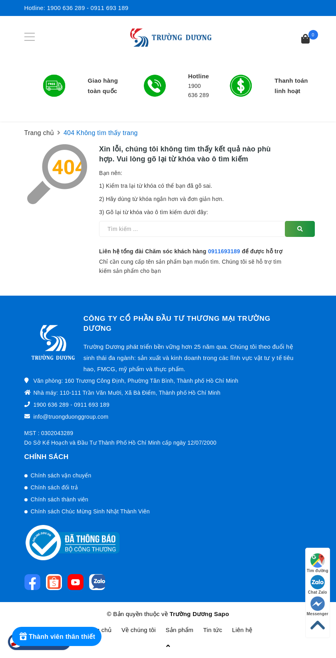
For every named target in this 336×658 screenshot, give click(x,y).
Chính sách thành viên (60, 499)
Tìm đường (317, 563)
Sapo (221, 613)
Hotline (198, 76)
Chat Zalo (317, 584)
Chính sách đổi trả (54, 487)
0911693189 (224, 251)
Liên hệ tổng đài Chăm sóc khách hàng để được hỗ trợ (190, 251)
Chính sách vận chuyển (61, 475)
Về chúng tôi (138, 629)
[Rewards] (56, 636)
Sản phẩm (179, 629)
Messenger (318, 606)
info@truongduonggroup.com (71, 416)
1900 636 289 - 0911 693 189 (88, 7)
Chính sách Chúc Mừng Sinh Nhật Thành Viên (90, 511)
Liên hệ (242, 629)
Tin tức (213, 629)
